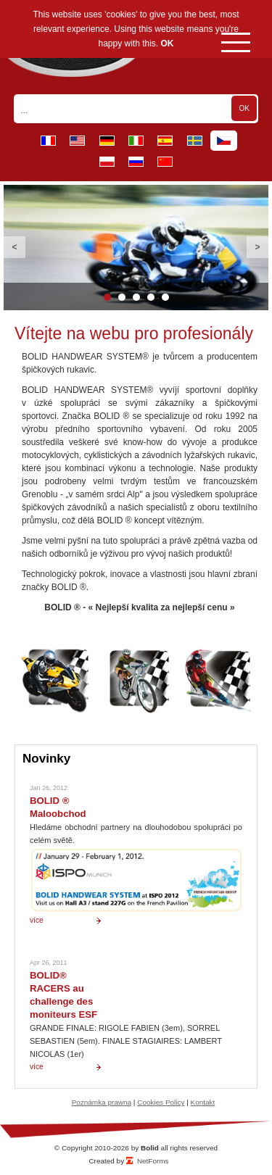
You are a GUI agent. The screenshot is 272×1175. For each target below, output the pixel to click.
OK (167, 43)
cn (165, 161)
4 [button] (150, 297)
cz (223, 140)
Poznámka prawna (101, 1102)
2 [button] (121, 297)
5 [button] (165, 297)
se (194, 140)
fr (48, 140)
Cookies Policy (160, 1102)
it (136, 140)
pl (107, 161)
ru (136, 161)
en (77, 140)
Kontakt (203, 1102)
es (165, 140)
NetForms (153, 1161)
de (107, 140)
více (37, 920)
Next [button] (257, 247)
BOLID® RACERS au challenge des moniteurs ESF (63, 995)
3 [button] (136, 297)
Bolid (150, 1148)
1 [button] (107, 297)
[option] (136, 247)
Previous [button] (14, 247)
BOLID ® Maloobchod (58, 807)
